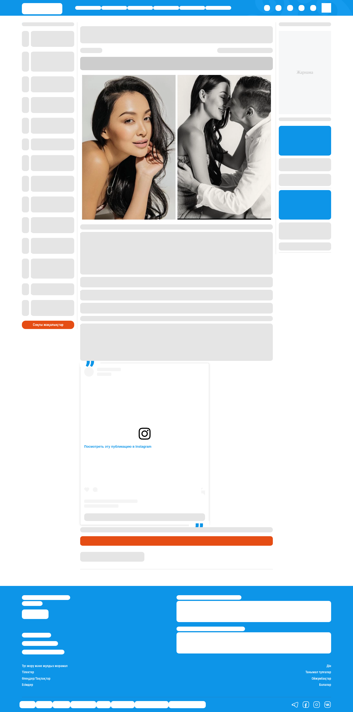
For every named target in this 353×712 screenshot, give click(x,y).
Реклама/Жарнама (40, 643)
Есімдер (27, 685)
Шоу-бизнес (218, 8)
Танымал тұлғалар (318, 672)
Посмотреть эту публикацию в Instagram (118, 446)
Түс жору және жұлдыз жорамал (45, 666)
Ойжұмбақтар (321, 678)
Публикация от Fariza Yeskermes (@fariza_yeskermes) (144, 517)
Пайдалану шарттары (43, 652)
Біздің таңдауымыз (187, 704)
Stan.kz (133, 68)
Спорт (192, 8)
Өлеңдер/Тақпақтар (36, 678)
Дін (329, 666)
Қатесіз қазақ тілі (151, 704)
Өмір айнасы (166, 8)
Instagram (209, 63)
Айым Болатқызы (94, 554)
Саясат (88, 8)
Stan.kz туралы (36, 635)
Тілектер (28, 672)
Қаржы (114, 8)
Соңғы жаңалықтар (48, 325)
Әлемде (140, 8)
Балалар (325, 685)
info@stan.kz (32, 603)
